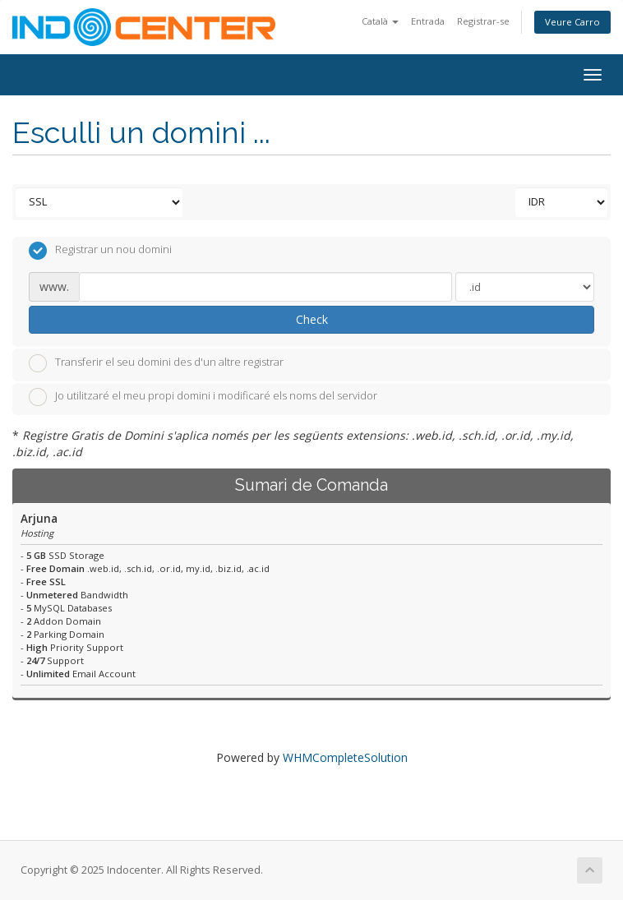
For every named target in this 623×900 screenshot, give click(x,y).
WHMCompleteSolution (345, 757)
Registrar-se (483, 21)
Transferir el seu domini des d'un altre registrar (156, 363)
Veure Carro (572, 22)
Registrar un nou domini (100, 251)
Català (380, 21)
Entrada (428, 21)
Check (312, 319)
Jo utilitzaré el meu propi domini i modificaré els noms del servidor (203, 397)
